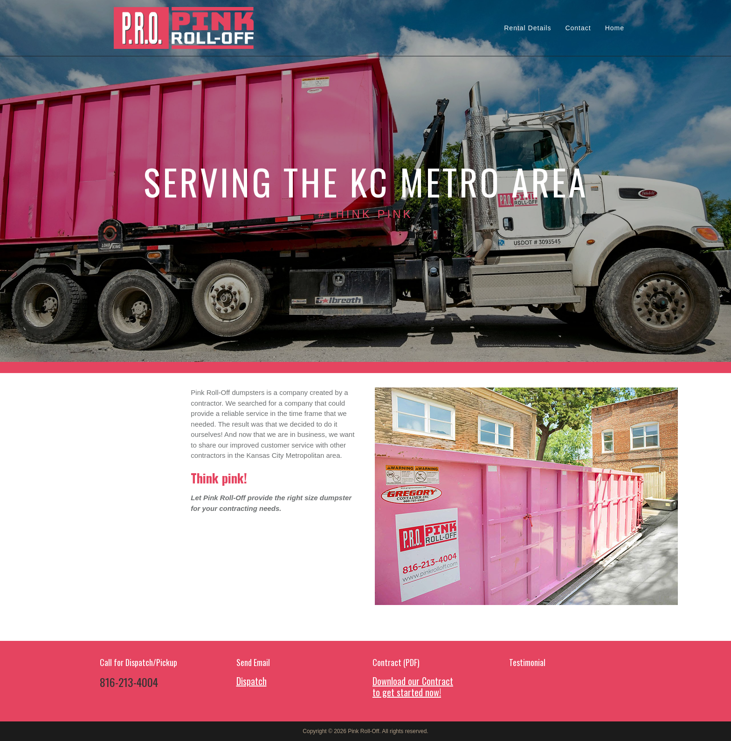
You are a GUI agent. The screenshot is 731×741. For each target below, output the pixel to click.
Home (614, 28)
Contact (578, 28)
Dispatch (251, 681)
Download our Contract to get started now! (412, 686)
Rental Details (527, 28)
